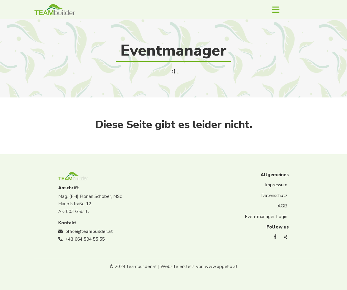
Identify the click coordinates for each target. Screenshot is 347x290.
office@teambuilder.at (89, 231)
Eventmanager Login (266, 217)
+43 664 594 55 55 (85, 239)
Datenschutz (274, 195)
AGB (282, 206)
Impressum (276, 185)
